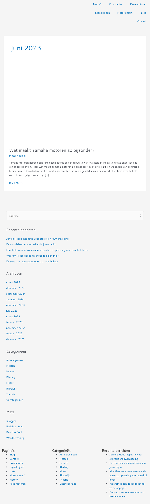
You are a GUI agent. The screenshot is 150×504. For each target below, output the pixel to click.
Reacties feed (14, 432)
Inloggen (11, 421)
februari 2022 (14, 333)
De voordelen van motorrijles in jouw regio (30, 244)
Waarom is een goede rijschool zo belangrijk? (32, 255)
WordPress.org (15, 438)
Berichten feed (14, 426)
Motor (12, 155)
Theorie (10, 394)
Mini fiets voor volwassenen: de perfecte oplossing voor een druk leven (47, 250)
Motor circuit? (125, 12)
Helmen (10, 371)
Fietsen (10, 365)
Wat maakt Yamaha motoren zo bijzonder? (52, 150)
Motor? (97, 4)
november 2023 (15, 305)
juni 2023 (12, 310)
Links (12, 471)
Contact (141, 21)
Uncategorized (14, 400)
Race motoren (138, 4)
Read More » (16, 183)
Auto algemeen (15, 360)
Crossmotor (116, 4)
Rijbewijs (11, 388)
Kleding (10, 377)
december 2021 (15, 339)
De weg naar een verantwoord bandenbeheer (32, 261)
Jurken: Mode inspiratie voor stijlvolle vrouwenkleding (37, 238)
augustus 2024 (15, 299)
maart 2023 (13, 316)
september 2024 (16, 293)
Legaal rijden (102, 12)
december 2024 (15, 288)
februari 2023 (14, 322)
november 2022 (15, 328)
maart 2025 (13, 282)
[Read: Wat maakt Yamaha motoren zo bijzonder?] (68, 103)
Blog (143, 12)
